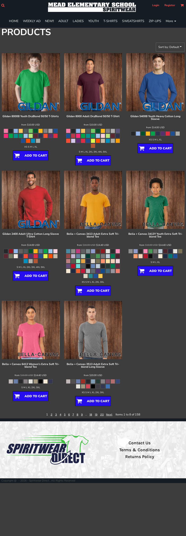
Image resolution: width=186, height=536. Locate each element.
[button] (3, 5)
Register (169, 5)
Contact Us (140, 442)
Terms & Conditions (139, 449)
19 (96, 414)
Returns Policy (139, 456)
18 (90, 414)
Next (109, 414)
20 (102, 414)
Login (155, 5)
